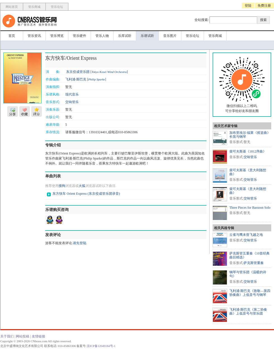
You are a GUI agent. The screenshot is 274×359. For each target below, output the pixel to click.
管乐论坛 (57, 6)
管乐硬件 (79, 36)
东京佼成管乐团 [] (97, 72)
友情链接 (38, 336)
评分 (36, 111)
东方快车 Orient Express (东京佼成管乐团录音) (86, 194)
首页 (11, 36)
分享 (12, 111)
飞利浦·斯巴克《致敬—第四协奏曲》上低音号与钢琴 (249, 293)
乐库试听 (124, 36)
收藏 (24, 111)
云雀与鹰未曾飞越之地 (246, 235)
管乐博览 (57, 36)
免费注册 (264, 6)
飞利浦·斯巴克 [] (85, 79)
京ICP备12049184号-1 (101, 346)
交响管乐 (72, 102)
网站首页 (12, 6)
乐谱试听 (147, 36)
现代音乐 (72, 94)
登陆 (248, 6)
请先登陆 (79, 243)
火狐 (82, 186)
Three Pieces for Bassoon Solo (249, 208)
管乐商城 (34, 6)
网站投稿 (22, 336)
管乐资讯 (34, 36)
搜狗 (62, 186)
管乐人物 (102, 36)
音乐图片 (170, 36)
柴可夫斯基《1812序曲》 (247, 151)
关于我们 (7, 336)
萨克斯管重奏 (254, 263)
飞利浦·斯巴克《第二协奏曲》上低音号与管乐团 (248, 311)
